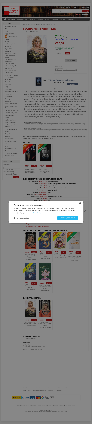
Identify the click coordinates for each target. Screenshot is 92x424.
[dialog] (46, 212)
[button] (21, 218)
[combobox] (80, 203)
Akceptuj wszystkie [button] (67, 218)
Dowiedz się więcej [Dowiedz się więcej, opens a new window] (39, 213)
